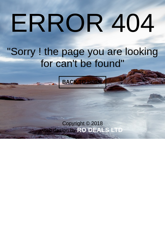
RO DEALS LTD (99, 130)
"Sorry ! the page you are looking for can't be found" (82, 57)
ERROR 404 (82, 22)
